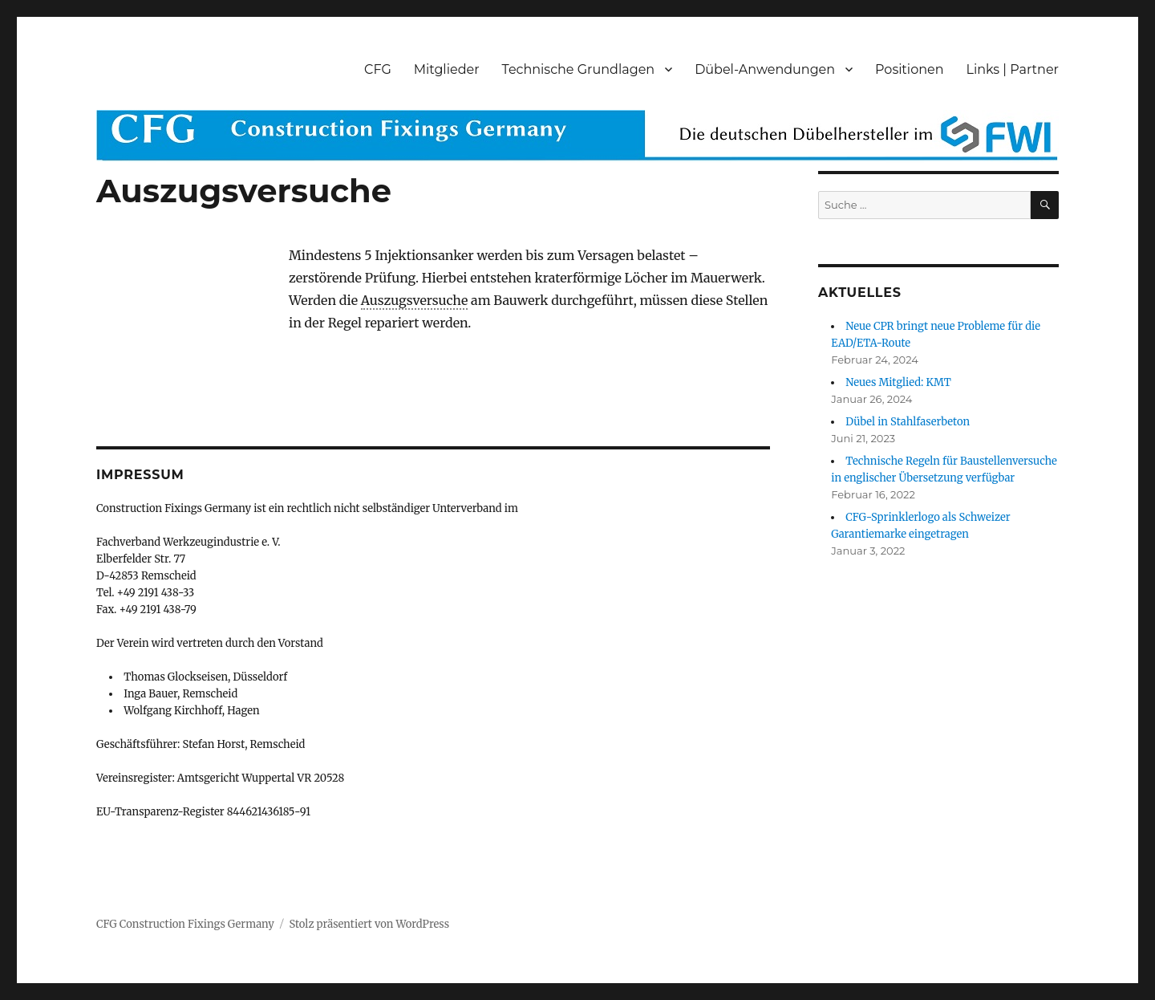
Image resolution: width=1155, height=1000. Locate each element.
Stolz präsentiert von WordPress (369, 924)
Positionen (909, 69)
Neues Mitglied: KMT (898, 382)
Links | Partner (1013, 69)
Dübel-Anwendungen (765, 69)
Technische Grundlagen (578, 69)
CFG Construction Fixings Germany (185, 924)
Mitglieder (447, 69)
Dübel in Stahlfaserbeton (907, 422)
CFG (377, 69)
